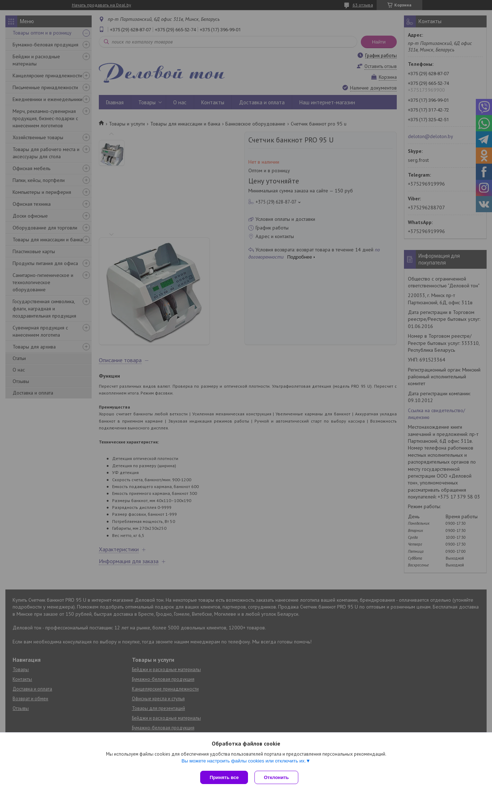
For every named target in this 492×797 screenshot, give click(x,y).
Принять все (224, 777)
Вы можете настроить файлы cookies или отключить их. (243, 761)
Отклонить (277, 777)
